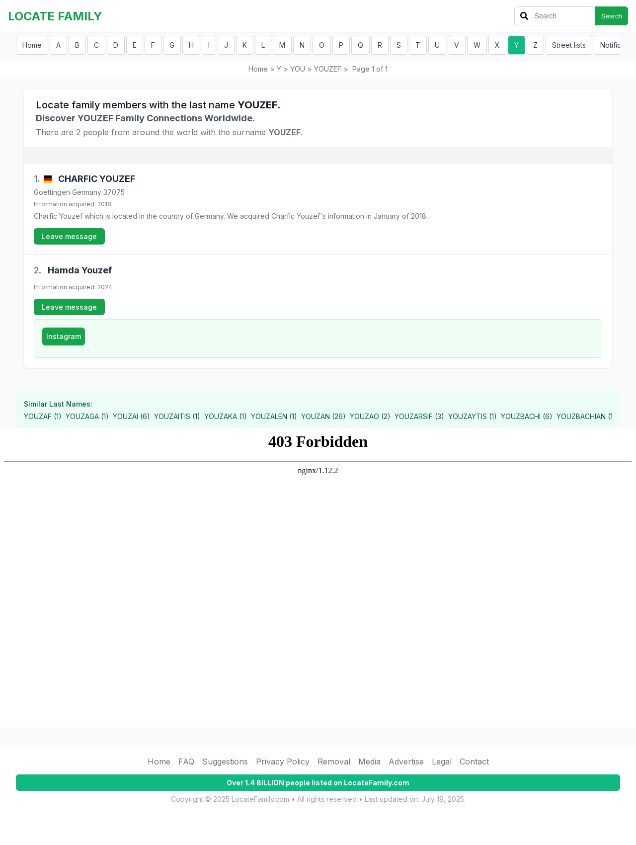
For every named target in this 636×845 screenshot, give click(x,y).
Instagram (63, 336)
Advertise (406, 761)
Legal (442, 761)
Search (611, 16)
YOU (297, 69)
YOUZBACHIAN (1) (586, 416)
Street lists (569, 45)
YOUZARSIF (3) (419, 416)
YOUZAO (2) (370, 416)
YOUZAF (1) (43, 416)
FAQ (186, 761)
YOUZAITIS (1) (177, 416)
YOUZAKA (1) (225, 416)
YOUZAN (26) (323, 416)
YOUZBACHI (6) (527, 416)
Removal (334, 761)
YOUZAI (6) (131, 416)
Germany (86, 192)
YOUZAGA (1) (87, 416)
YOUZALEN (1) (274, 416)
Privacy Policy (283, 761)
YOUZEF (327, 69)
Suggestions (225, 761)
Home (32, 45)
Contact (474, 761)
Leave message (69, 236)
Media (369, 761)
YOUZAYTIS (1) (472, 416)
